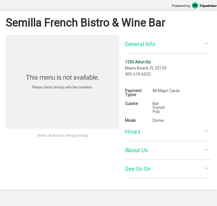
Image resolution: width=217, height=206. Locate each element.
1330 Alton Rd (137, 62)
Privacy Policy (77, 136)
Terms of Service (50, 136)
